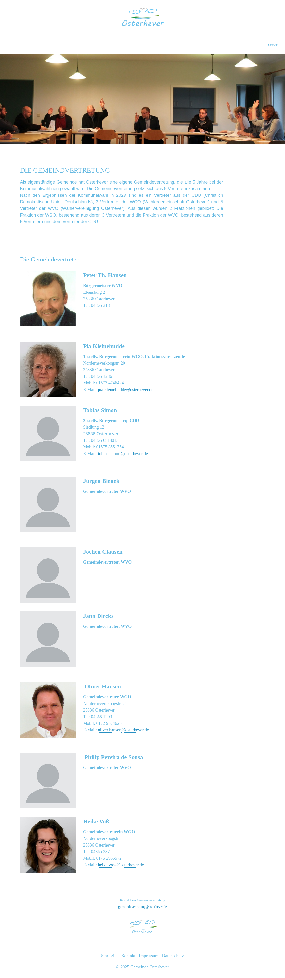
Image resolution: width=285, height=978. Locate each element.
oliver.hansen (109, 730)
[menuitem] (54, 45)
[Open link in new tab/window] (48, 369)
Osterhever (92, 45)
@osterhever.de (135, 730)
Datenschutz (173, 955)
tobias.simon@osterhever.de (123, 453)
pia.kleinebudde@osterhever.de (125, 389)
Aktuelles (52, 45)
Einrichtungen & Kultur (145, 45)
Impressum (149, 955)
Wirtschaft (198, 45)
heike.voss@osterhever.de (121, 864)
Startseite (109, 955)
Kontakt (235, 45)
